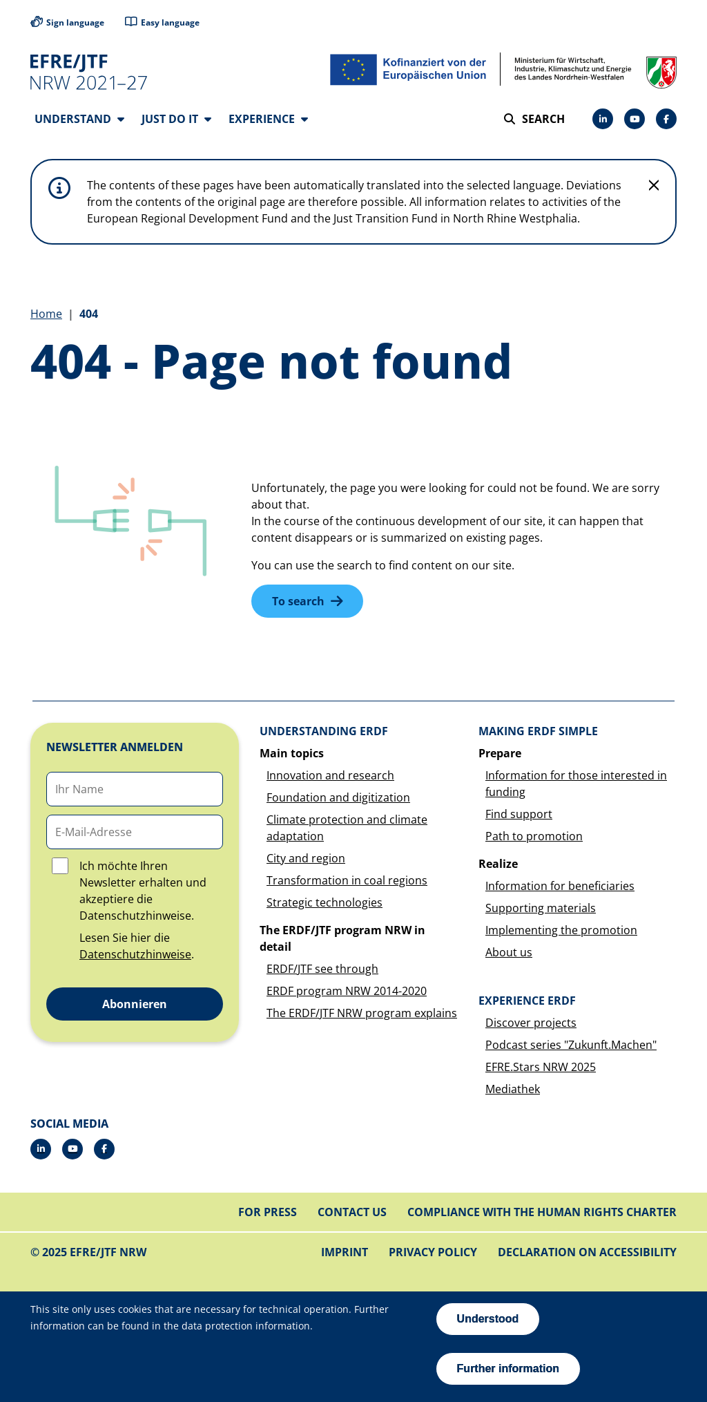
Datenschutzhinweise (135, 955)
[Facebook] (666, 118)
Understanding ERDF (324, 731)
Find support (518, 814)
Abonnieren (134, 1004)
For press (267, 1212)
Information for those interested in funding (576, 784)
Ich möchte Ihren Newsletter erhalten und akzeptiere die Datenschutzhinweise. (142, 891)
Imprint (344, 1252)
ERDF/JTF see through (322, 969)
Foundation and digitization (338, 798)
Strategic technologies (324, 903)
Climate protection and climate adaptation (347, 828)
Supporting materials (540, 908)
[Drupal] (634, 118)
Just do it (176, 118)
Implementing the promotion (561, 930)
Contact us (352, 1212)
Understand (79, 118)
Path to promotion (534, 836)
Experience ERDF (527, 1001)
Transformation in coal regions (347, 881)
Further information (508, 1368)
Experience (268, 118)
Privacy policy (433, 1252)
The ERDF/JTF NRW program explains (362, 1013)
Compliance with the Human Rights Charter (542, 1212)
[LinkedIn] (602, 118)
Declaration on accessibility (587, 1252)
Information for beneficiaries (560, 886)
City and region (306, 858)
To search (298, 601)
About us (508, 952)
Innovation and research (330, 776)
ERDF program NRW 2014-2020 (347, 991)
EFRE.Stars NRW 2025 (540, 1067)
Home (46, 314)
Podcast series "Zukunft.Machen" (571, 1045)
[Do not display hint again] (654, 186)
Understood (488, 1319)
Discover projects (531, 1023)
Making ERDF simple (538, 731)
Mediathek (512, 1089)
